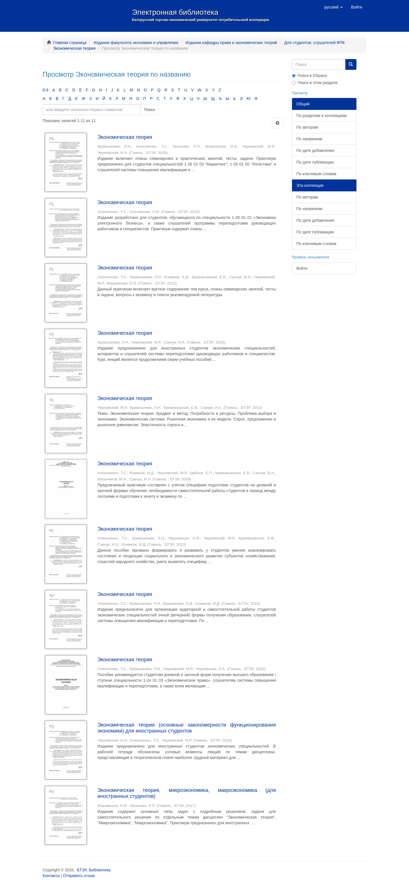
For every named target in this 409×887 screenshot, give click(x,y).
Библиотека (99, 870)
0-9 (45, 90)
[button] (333, 7)
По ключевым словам (316, 173)
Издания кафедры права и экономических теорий (231, 42)
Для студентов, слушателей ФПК (314, 42)
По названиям (309, 139)
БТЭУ (82, 870)
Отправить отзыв (79, 875)
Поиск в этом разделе (315, 82)
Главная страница (70, 42)
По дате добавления (315, 150)
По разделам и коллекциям (322, 115)
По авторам (307, 127)
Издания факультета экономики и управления (136, 42)
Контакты (51, 875)
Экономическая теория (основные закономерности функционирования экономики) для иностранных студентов (186, 728)
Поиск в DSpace (309, 75)
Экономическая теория (74, 48)
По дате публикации (315, 162)
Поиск (149, 109)
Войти (302, 268)
